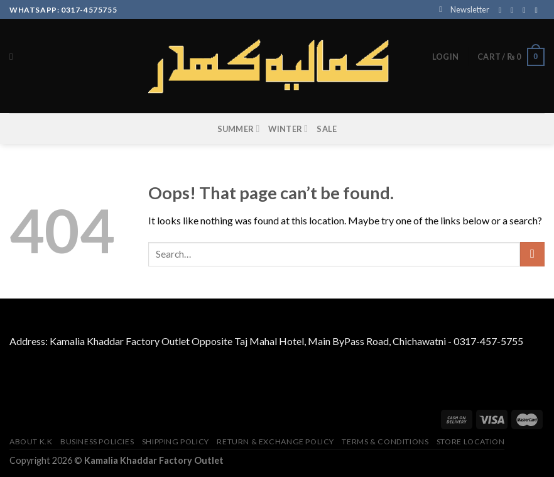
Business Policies (97, 441)
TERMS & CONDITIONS (385, 441)
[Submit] (532, 254)
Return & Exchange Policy (275, 441)
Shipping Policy (175, 441)
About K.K (31, 441)
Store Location (471, 441)
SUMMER (238, 128)
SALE (327, 129)
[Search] (14, 57)
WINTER (288, 128)
